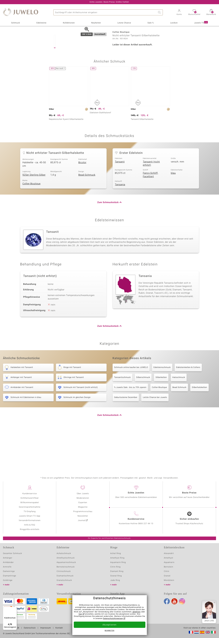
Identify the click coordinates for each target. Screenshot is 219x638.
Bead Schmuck (179, 428)
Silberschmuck (143, 418)
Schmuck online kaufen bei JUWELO (131, 408)
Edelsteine (41, 22)
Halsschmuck (178, 418)
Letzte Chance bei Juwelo (155, 438)
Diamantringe (9, 575)
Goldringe (7, 580)
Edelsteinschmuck (162, 408)
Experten (82, 502)
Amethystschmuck (66, 558)
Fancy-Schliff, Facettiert (150, 216)
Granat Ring (116, 575)
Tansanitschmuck (122, 418)
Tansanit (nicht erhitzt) (151, 204)
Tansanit (120, 203)
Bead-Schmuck (86, 216)
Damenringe (9, 571)
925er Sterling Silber (34, 216)
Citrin (166, 571)
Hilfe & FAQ (29, 525)
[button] (179, 12)
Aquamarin (169, 562)
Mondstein (169, 580)
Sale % (151, 22)
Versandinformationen (30, 520)
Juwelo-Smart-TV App (29, 516)
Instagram (182, 601)
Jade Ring (115, 580)
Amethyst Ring (117, 558)
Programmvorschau (82, 511)
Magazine (83, 507)
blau (173, 214)
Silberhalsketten (199, 428)
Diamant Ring (116, 571)
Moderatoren (83, 498)
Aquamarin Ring (118, 562)
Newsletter (83, 516)
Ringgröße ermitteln (29, 529)
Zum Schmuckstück (108, 243)
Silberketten (161, 418)
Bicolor (82, 204)
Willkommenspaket (29, 502)
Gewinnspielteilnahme (29, 507)
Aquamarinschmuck (66, 562)
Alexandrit (169, 553)
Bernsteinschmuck (66, 566)
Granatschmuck (64, 580)
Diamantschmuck (65, 575)
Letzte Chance (124, 22)
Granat (167, 575)
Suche (160, 12)
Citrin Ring (115, 566)
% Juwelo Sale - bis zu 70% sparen (130, 428)
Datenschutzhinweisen (113, 618)
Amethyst (168, 558)
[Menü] (15, 608)
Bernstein (168, 566)
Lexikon (174, 22)
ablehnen (137, 612)
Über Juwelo (83, 493)
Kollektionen (69, 22)
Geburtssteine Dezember (125, 438)
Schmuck (15, 22)
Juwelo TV (201, 22)
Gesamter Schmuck (12, 553)
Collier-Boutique (159, 428)
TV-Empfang (30, 511)
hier (80, 614)
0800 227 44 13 (145, 523)
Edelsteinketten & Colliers (188, 408)
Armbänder (8, 562)
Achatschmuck (64, 553)
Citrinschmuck (64, 571)
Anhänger (7, 558)
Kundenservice (30, 493)
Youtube (174, 601)
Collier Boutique (32, 225)
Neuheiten (96, 22)
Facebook (167, 601)
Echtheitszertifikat (29, 498)
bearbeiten (109, 631)
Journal (81, 520)
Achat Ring (115, 553)
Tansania (120, 226)
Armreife (7, 566)
